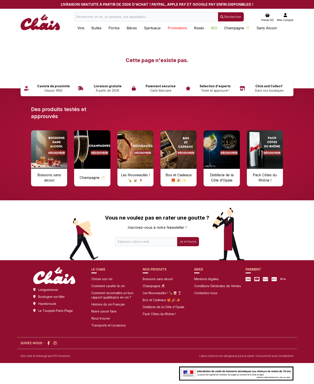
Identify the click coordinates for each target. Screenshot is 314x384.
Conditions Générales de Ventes (217, 286)
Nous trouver (100, 318)
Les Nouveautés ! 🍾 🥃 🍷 (162, 293)
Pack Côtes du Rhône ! (159, 314)
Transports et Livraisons (108, 325)
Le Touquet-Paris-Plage (55, 310)
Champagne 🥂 (154, 286)
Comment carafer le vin (108, 286)
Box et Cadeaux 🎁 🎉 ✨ (161, 300)
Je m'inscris (188, 241)
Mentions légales (206, 279)
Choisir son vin (101, 279)
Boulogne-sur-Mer (51, 296)
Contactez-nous (205, 293)
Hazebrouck (47, 303)
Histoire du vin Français (108, 304)
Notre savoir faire (104, 311)
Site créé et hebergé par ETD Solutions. (46, 356)
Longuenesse (48, 289)
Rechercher (230, 17)
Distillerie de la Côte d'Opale (163, 307)
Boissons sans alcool (158, 279)
